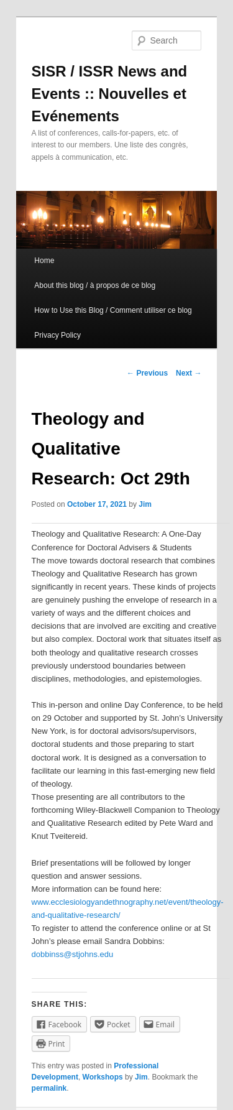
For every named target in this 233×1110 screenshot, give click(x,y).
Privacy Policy (57, 335)
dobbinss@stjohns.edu (73, 954)
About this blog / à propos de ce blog (94, 285)
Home (44, 260)
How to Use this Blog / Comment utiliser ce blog (112, 310)
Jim (145, 504)
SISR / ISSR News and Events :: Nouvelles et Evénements (110, 93)
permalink (49, 1088)
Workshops (103, 1077)
